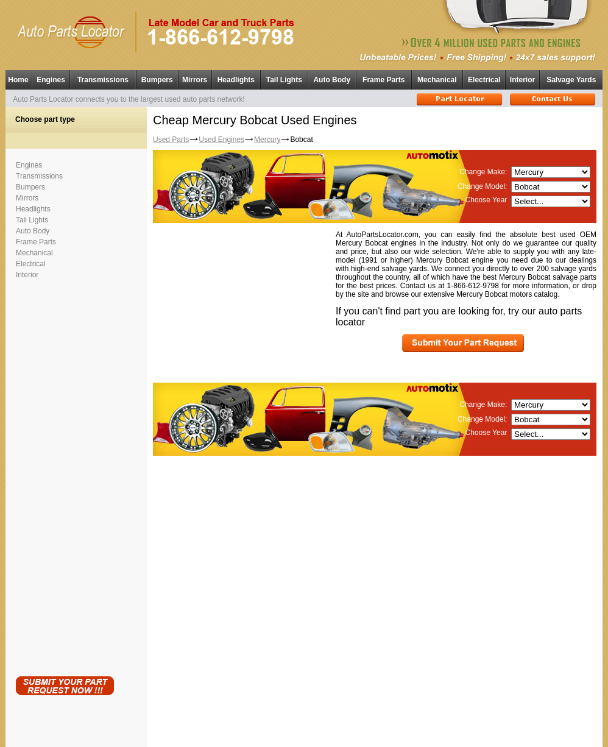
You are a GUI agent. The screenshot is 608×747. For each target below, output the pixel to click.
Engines (51, 80)
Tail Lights (284, 80)
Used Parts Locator (359, 735)
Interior (522, 80)
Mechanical (437, 80)
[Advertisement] (64, 475)
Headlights (236, 80)
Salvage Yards (571, 80)
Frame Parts (383, 80)
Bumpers (157, 80)
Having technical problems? (304, 741)
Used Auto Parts (278, 728)
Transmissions (103, 80)
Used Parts (171, 139)
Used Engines (221, 139)
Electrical (484, 80)
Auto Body (331, 80)
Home (18, 80)
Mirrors (194, 80)
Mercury (267, 139)
